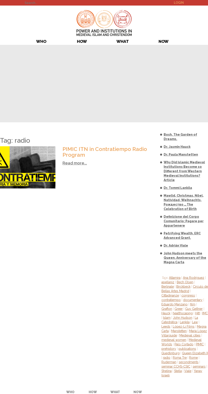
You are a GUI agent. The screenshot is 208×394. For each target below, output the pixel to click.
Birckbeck (183, 286)
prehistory (168, 348)
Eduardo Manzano (174, 304)
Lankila (185, 322)
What (122, 41)
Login (179, 2)
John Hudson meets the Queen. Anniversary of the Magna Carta (185, 257)
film (192, 304)
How (82, 41)
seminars (199, 366)
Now (164, 41)
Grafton (166, 309)
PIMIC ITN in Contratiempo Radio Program (105, 152)
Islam (167, 317)
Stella (178, 371)
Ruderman (168, 362)
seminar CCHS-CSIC (175, 366)
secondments (188, 362)
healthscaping (183, 313)
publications (187, 348)
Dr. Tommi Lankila (178, 188)
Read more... (75, 163)
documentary (192, 300)
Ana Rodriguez (193, 277)
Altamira (175, 277)
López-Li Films (183, 326)
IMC (205, 313)
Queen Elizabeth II (195, 353)
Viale (187, 371)
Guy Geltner (194, 309)
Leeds (165, 326)
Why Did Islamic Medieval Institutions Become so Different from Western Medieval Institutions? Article (184, 171)
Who (41, 41)
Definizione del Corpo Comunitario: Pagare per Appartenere (184, 221)
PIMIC (104, 23)
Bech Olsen (185, 282)
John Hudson (182, 317)
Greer (179, 309)
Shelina (166, 371)
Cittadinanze (170, 295)
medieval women (173, 340)
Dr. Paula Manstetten (181, 154)
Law (195, 322)
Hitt (197, 313)
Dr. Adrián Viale (176, 245)
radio (166, 357)
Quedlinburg (170, 353)
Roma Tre (180, 357)
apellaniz (167, 282)
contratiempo (171, 300)
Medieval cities (189, 335)
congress (188, 295)
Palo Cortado (184, 344)
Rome (193, 357)
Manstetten (179, 331)
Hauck (165, 313)
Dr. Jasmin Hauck (177, 146)
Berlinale (167, 286)
